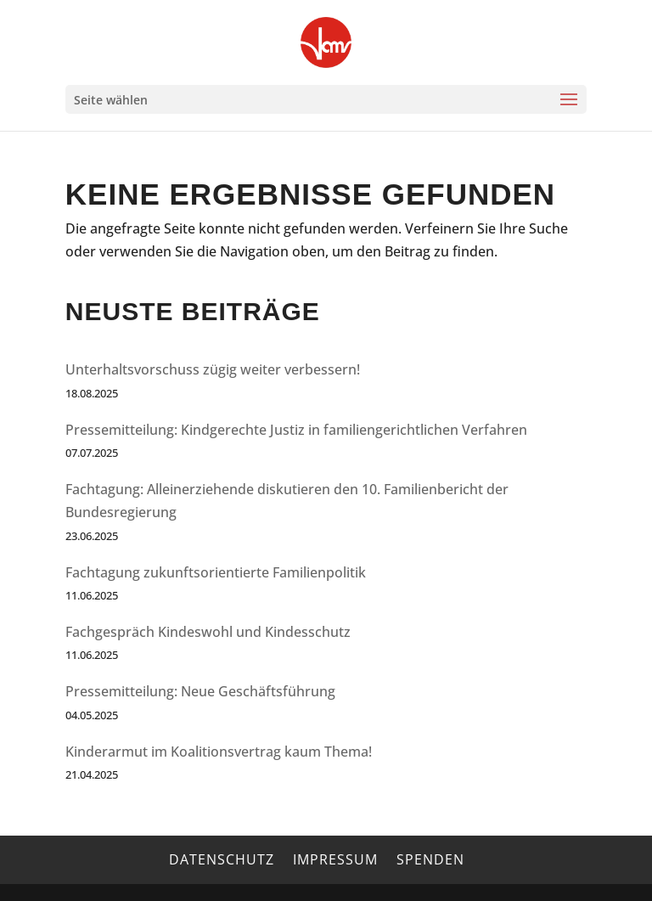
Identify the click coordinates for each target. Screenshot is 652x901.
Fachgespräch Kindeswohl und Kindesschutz (208, 631)
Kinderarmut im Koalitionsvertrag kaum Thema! (218, 751)
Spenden (430, 859)
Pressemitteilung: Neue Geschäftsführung (200, 691)
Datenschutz (221, 859)
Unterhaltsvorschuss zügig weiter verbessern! (212, 369)
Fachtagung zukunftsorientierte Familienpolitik (215, 572)
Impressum (335, 859)
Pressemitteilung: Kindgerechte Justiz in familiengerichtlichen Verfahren (296, 429)
